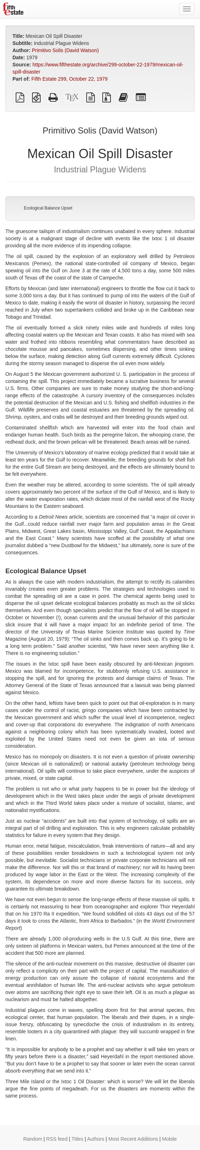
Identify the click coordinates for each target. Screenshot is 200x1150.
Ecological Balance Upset (48, 208)
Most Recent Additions (133, 1139)
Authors (95, 1139)
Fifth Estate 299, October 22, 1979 (69, 79)
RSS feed (57, 1139)
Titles (77, 1139)
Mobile (169, 1139)
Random (32, 1139)
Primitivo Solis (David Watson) (65, 50)
